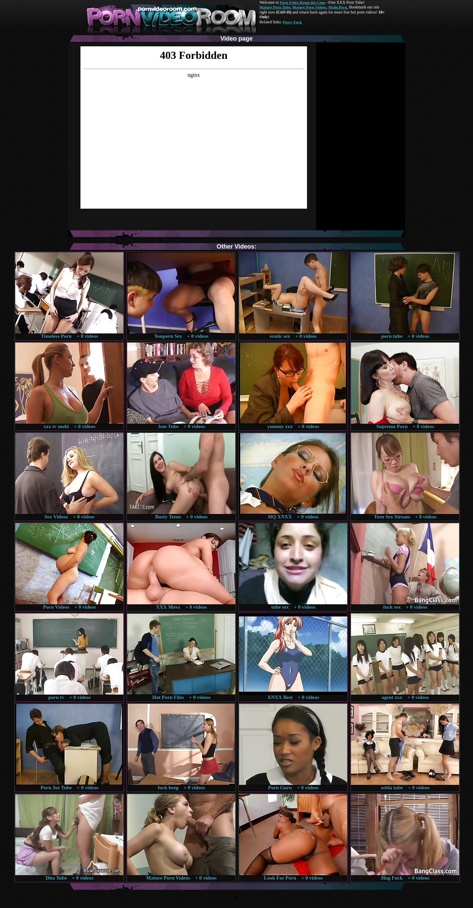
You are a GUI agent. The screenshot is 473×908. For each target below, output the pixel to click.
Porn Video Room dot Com (302, 2)
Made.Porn (337, 7)
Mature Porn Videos (309, 7)
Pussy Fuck (292, 22)
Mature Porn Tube (275, 7)
